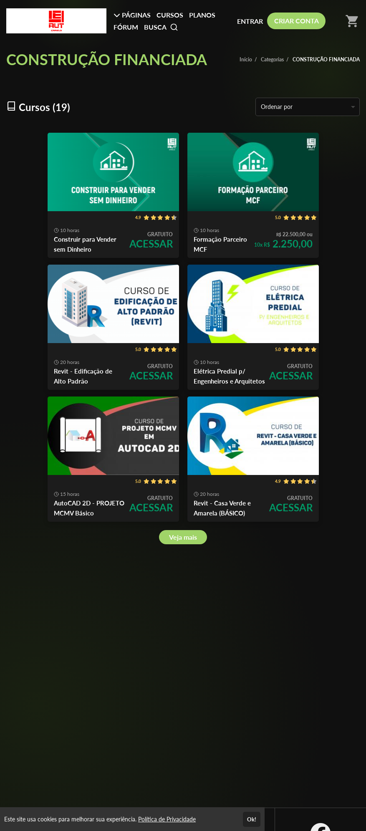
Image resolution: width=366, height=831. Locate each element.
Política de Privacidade (167, 819)
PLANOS (202, 15)
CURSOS (169, 15)
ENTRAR (250, 21)
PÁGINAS (132, 15)
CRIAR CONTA (296, 21)
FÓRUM (126, 27)
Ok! (251, 819)
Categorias (272, 59)
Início (246, 59)
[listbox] (307, 107)
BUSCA (161, 27)
